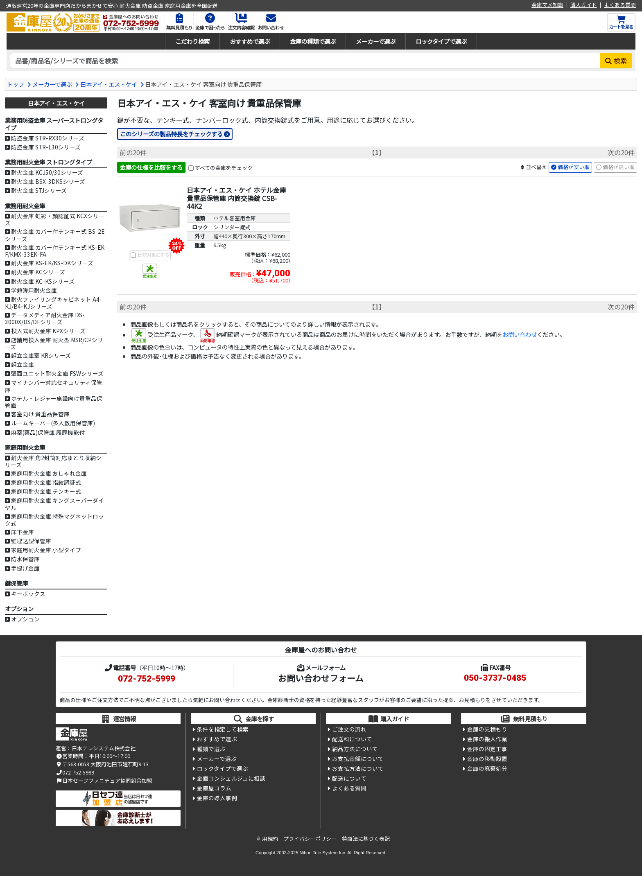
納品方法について (355, 749)
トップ (15, 84)
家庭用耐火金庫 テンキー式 (46, 491)
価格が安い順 (574, 167)
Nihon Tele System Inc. (323, 852)
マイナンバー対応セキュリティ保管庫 (53, 385)
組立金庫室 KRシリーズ (41, 355)
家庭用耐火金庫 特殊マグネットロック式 (54, 519)
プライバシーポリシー (310, 838)
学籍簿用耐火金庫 (34, 290)
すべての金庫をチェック (224, 168)
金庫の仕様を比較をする (151, 167)
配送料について (352, 740)
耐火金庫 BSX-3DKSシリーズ (48, 181)
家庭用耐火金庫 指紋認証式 (46, 482)
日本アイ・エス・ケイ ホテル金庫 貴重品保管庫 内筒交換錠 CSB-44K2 (236, 198)
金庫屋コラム (214, 790)
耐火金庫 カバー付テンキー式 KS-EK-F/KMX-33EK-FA (56, 250)
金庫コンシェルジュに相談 (231, 779)
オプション (25, 619)
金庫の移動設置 (487, 760)
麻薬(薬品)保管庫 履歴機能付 (48, 432)
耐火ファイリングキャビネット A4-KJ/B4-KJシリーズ (53, 302)
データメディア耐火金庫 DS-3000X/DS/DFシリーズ (45, 318)
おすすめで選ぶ (250, 41)
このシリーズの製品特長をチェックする (171, 133)
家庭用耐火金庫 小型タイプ (46, 550)
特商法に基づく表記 (366, 838)
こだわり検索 (192, 41)
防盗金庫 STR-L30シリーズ (46, 147)
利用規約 (267, 838)
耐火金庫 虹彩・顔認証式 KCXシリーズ (54, 219)
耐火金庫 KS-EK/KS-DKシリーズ (52, 263)
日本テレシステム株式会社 (104, 748)
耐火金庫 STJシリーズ (39, 190)
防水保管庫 (25, 559)
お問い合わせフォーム (321, 678)
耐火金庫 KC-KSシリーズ (43, 281)
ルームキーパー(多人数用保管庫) (53, 423)
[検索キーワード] (305, 60)
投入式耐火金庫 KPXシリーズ (48, 331)
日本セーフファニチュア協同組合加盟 (104, 780)
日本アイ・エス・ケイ (108, 84)
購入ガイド (583, 5)
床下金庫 (22, 532)
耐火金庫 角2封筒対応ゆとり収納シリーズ (53, 461)
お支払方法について (358, 769)
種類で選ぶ (211, 749)
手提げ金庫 (25, 568)
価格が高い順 (619, 167)
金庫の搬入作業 (487, 740)
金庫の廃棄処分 (487, 769)
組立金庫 (22, 364)
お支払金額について (358, 760)
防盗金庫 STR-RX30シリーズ (47, 138)
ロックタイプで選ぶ (441, 41)
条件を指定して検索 (223, 729)
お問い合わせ (519, 335)
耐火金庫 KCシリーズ (38, 272)
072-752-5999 (146, 679)
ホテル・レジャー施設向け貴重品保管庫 (53, 401)
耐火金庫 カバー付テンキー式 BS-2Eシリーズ (54, 234)
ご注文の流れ (349, 729)
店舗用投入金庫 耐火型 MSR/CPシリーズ (54, 343)
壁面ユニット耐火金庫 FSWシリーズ (57, 373)
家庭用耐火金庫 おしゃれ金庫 (49, 473)
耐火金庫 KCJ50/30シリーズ (47, 172)
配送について (349, 779)
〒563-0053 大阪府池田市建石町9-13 (102, 764)
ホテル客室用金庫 (234, 218)
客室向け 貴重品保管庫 (40, 414)
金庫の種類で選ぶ (313, 41)
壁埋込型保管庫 (31, 541)
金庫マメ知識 (547, 5)
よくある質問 (620, 5)
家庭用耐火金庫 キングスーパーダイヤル (54, 503)
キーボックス (28, 593)
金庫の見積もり (487, 729)
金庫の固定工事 (487, 749)
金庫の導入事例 (217, 799)
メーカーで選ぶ (376, 41)
